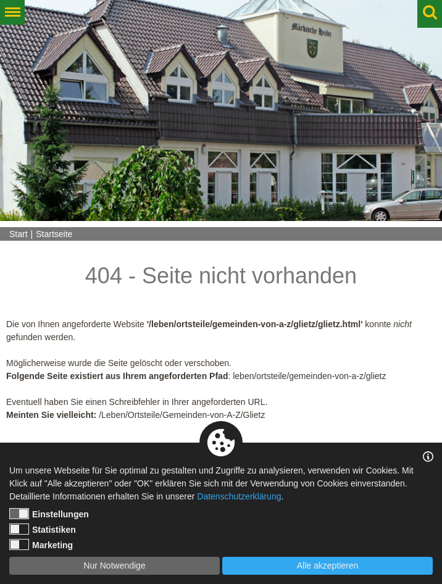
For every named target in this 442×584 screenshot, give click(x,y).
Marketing (41, 544)
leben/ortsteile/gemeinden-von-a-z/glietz (309, 376)
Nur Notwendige (114, 565)
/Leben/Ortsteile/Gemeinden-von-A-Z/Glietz (182, 415)
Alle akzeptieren (328, 565)
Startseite (54, 234)
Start (18, 234)
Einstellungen (49, 513)
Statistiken (42, 529)
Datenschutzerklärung (239, 496)
